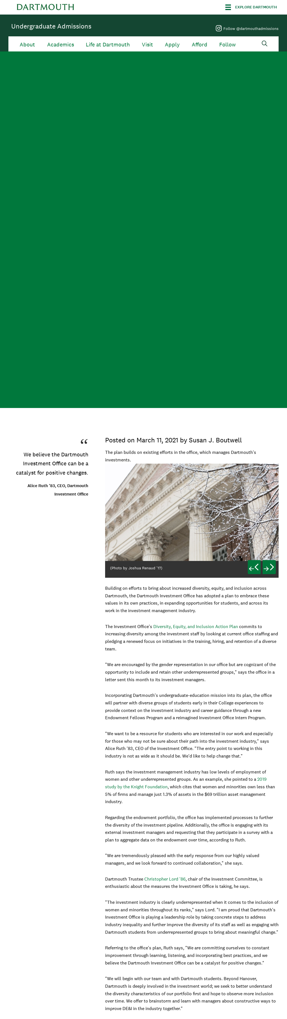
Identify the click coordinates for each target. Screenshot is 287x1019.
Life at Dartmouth (108, 44)
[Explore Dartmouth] (251, 7)
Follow (227, 44)
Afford (199, 44)
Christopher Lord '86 (165, 879)
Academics (60, 44)
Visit (147, 44)
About (27, 44)
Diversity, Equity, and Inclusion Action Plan (195, 626)
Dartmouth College (45, 7)
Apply (172, 44)
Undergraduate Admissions (51, 26)
